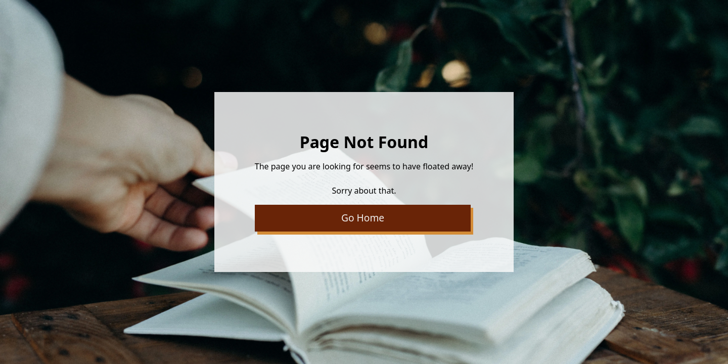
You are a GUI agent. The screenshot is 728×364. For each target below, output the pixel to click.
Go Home (362, 217)
